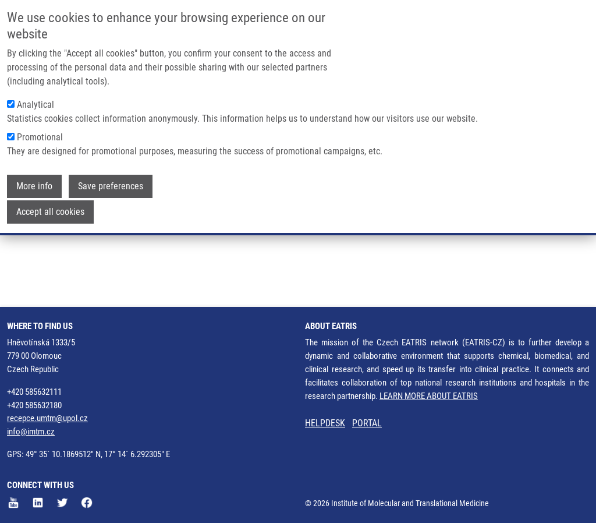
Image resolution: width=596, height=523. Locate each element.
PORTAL (367, 423)
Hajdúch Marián (94, 239)
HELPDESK (325, 423)
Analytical (35, 102)
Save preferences (110, 184)
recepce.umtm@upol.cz (47, 418)
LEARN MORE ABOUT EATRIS (428, 396)
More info (34, 184)
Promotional (40, 135)
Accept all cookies (50, 209)
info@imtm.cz (31, 431)
